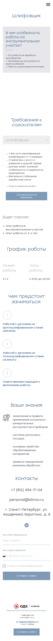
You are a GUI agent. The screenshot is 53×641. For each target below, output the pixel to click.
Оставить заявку (26, 575)
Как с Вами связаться (14, 550)
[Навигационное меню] (48, 4)
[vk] (26, 525)
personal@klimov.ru (27, 617)
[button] (26, 196)
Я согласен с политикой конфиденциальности (25, 566)
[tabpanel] (26, 175)
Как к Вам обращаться (15, 535)
